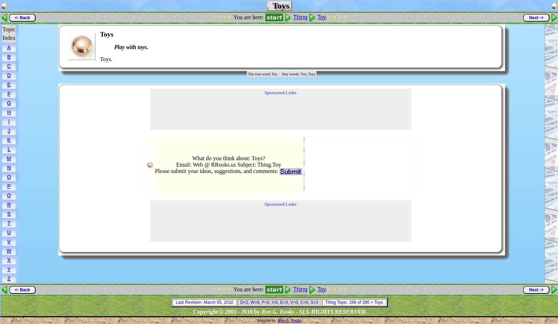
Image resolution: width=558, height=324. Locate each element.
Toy (321, 17)
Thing (300, 17)
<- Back (22, 17)
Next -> (536, 17)
